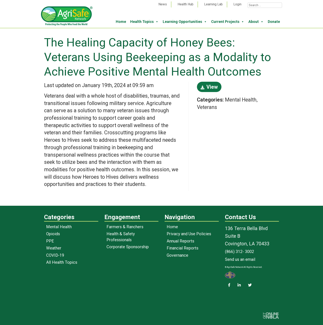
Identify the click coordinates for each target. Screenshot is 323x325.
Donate (274, 21)
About (256, 22)
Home (121, 21)
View (209, 87)
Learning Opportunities (185, 22)
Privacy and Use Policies (189, 233)
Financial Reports (182, 248)
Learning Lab (213, 4)
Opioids (53, 233)
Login (237, 4)
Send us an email (240, 259)
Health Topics (144, 22)
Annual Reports (180, 241)
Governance (177, 255)
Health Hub (185, 4)
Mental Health (59, 226)
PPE (50, 241)
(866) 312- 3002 (239, 251)
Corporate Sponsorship (127, 246)
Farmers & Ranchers (124, 226)
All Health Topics (61, 262)
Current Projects (227, 22)
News (162, 4)
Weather (53, 248)
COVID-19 (55, 255)
